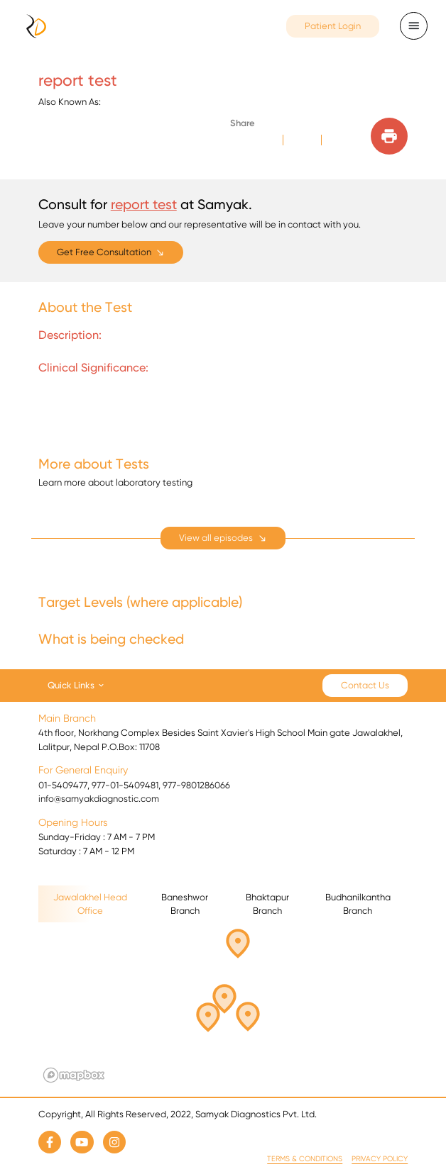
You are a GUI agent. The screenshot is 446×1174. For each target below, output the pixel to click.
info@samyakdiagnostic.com (98, 798)
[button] (211, 1015)
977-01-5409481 (125, 785)
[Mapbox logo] (74, 1075)
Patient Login (333, 26)
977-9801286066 (196, 785)
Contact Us (365, 685)
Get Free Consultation (104, 252)
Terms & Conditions (304, 1158)
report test (144, 204)
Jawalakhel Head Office (90, 904)
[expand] (223, 538)
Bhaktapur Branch (267, 904)
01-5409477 (62, 785)
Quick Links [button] (71, 685)
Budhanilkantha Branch (358, 904)
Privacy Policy (380, 1158)
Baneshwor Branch (184, 904)
